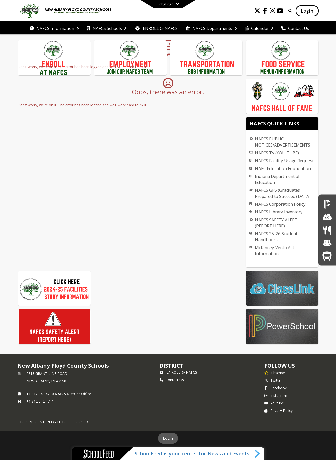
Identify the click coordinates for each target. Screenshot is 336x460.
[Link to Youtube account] (280, 11)
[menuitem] (54, 27)
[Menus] (327, 230)
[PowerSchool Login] (327, 204)
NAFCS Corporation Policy (280, 204)
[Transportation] (327, 256)
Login (168, 438)
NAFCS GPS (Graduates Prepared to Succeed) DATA (282, 193)
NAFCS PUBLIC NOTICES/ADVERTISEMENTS (282, 142)
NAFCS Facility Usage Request (284, 160)
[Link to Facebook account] (265, 11)
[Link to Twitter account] (257, 11)
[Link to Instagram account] (272, 11)
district (171, 365)
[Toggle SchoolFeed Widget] (258, 453)
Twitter (273, 380)
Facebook (275, 387)
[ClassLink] (327, 217)
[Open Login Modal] (307, 10)
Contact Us (172, 379)
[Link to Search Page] (289, 10)
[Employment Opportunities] (327, 243)
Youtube (274, 403)
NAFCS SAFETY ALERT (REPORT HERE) (276, 223)
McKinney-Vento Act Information (274, 250)
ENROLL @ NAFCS (178, 372)
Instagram (275, 395)
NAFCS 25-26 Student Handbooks (276, 237)
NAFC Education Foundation (283, 168)
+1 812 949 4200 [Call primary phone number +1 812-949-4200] (40, 393)
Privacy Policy (278, 410)
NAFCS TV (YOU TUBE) (277, 153)
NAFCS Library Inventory (278, 212)
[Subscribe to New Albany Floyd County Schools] (274, 372)
